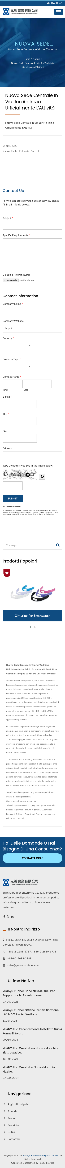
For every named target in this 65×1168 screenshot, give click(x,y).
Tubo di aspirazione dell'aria (18, 805)
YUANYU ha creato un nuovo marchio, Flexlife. (29, 1069)
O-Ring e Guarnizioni (25, 814)
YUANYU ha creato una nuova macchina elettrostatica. (31, 1050)
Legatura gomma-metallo (43, 805)
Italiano (56, 3)
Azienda (12, 1111)
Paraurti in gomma (32, 809)
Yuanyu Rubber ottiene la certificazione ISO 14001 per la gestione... (31, 1012)
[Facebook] (4, 917)
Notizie (36, 58)
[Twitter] (8, 917)
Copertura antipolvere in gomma (21, 801)
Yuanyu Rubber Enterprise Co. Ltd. (41, 1155)
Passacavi (10, 814)
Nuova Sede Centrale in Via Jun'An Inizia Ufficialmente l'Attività (32, 65)
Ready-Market (46, 1162)
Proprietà (13, 1125)
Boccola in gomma (14, 809)
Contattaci (19, 818)
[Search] (28, 545)
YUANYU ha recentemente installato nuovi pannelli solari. (32, 1031)
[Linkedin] (12, 917)
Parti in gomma (43, 814)
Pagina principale (17, 1104)
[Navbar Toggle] (58, 12)
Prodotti (12, 1118)
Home (27, 58)
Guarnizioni (46, 809)
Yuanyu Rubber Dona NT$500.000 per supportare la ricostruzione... (29, 993)
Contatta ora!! (32, 858)
